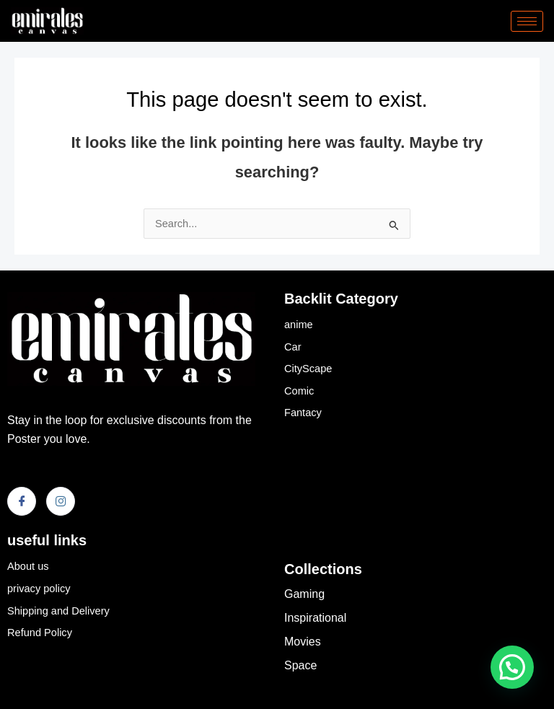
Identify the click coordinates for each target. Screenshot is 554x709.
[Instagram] (60, 501)
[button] (512, 667)
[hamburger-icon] (527, 21)
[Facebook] (21, 501)
